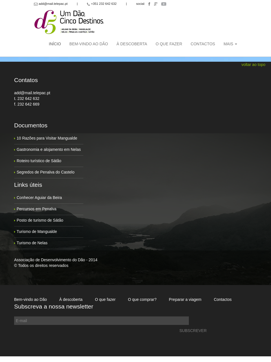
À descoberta (132, 44)
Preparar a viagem (185, 299)
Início (55, 44)
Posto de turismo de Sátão (40, 220)
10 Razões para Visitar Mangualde (47, 138)
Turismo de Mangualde (37, 231)
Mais (230, 44)
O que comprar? (142, 299)
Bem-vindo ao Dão (88, 44)
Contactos (203, 44)
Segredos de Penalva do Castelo (46, 172)
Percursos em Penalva (36, 209)
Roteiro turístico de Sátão (39, 160)
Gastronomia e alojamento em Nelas (49, 149)
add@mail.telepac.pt (32, 93)
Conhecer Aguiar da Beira (39, 197)
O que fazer (169, 44)
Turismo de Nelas (32, 243)
